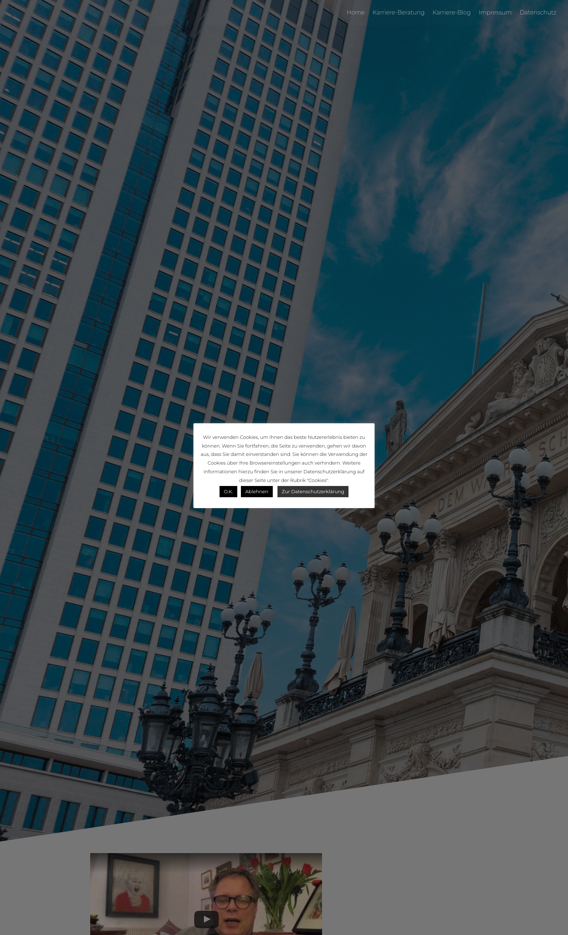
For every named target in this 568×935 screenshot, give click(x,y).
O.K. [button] (228, 491)
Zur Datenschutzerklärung (313, 491)
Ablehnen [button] (256, 491)
